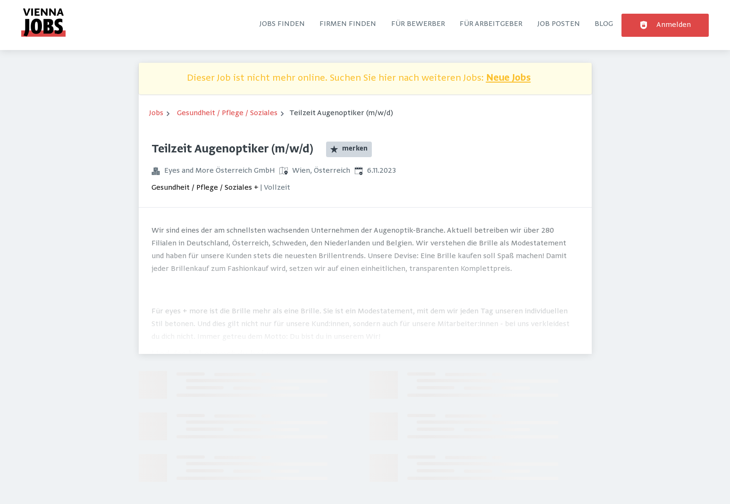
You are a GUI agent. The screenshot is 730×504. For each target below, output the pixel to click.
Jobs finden (282, 24)
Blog (604, 24)
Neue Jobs (508, 78)
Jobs (156, 113)
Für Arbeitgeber (491, 24)
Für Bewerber (418, 24)
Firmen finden (347, 24)
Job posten (558, 24)
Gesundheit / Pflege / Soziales (227, 113)
